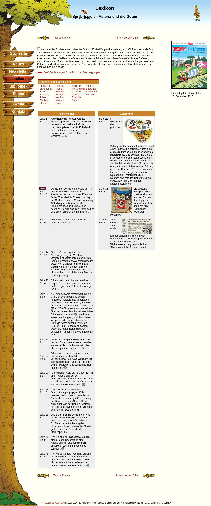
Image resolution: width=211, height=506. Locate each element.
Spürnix (90, 85)
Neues (18, 64)
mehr (64, 136)
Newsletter (18, 71)
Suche (18, 94)
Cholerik (44, 100)
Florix (59, 88)
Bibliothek (18, 86)
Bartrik (43, 91)
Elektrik (44, 103)
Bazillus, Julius (44, 96)
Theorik (90, 94)
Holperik (60, 94)
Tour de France (61, 37)
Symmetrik (91, 91)
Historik (60, 91)
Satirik (75, 100)
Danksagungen (91, 72)
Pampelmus (78, 88)
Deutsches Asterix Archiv (56, 503)
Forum (18, 104)
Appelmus (45, 85)
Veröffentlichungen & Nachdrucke (62, 72)
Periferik (76, 91)
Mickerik (76, 85)
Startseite (18, 53)
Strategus (91, 88)
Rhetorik (76, 97)
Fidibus (60, 85)
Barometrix (46, 88)
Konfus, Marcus (60, 99)
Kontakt (18, 112)
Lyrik (58, 103)
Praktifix (76, 94)
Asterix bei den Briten (127, 37)
